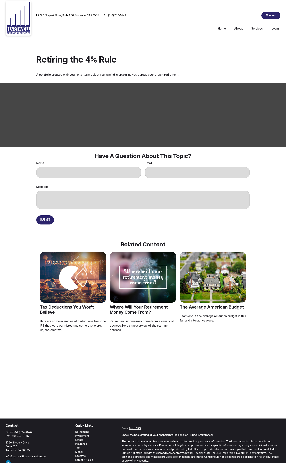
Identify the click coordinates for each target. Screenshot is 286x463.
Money (79, 441)
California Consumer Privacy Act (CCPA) (244, 456)
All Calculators (83, 457)
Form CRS (135, 417)
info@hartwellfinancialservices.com (27, 445)
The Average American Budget (212, 296)
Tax (77, 437)
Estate (79, 429)
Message (42, 176)
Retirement (82, 421)
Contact (271, 4)
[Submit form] (45, 209)
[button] (222, 18)
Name (40, 152)
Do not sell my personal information (217, 460)
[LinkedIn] (255, 4)
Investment (82, 425)
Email (148, 152)
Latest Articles (84, 449)
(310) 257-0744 (115, 4)
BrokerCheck (206, 424)
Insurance (81, 433)
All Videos (81, 453)
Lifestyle (80, 445)
